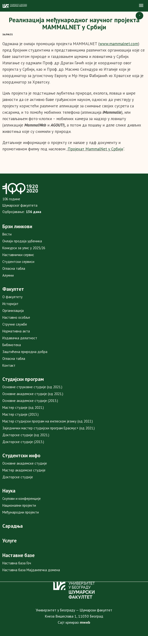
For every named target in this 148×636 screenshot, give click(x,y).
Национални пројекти (19, 505)
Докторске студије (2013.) (23, 442)
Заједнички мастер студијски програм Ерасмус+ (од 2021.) (48, 428)
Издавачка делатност (19, 338)
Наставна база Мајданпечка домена (31, 570)
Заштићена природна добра (24, 351)
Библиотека (11, 345)
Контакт (8, 365)
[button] (141, 5)
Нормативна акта (16, 331)
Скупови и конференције (21, 498)
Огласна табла (13, 268)
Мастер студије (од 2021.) (23, 407)
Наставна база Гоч (16, 563)
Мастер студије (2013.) (20, 414)
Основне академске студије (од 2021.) (32, 394)
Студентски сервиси (18, 261)
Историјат (10, 303)
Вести (7, 234)
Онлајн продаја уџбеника (22, 241)
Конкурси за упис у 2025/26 (23, 248)
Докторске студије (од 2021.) (25, 435)
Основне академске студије (24, 463)
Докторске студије (17, 477)
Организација (13, 310)
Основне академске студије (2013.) (30, 400)
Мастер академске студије (23, 470)
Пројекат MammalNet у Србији (95, 149)
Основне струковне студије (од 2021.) (32, 387)
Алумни (8, 275)
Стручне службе (14, 324)
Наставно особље (16, 317)
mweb (85, 622)
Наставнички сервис (18, 255)
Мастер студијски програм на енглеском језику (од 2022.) (47, 421)
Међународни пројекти (20, 512)
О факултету (12, 297)
